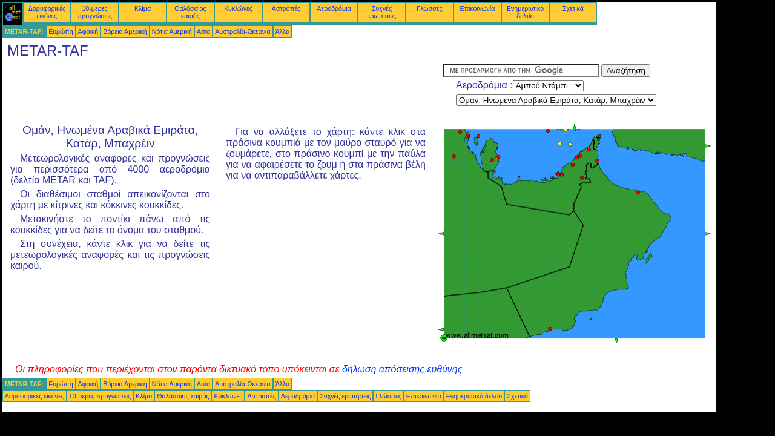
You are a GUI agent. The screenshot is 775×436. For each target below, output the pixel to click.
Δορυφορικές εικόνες (46, 12)
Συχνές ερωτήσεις (382, 12)
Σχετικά (573, 8)
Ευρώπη (60, 31)
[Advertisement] (222, 91)
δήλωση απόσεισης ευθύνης (402, 369)
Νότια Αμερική (172, 31)
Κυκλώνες (238, 8)
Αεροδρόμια (334, 8)
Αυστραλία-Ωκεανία (242, 31)
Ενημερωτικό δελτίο (525, 12)
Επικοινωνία (477, 8)
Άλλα (282, 31)
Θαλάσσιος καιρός (190, 12)
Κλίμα (142, 8)
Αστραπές (286, 8)
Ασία (203, 31)
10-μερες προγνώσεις (95, 12)
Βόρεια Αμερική (125, 31)
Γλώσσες (429, 8)
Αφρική (88, 31)
